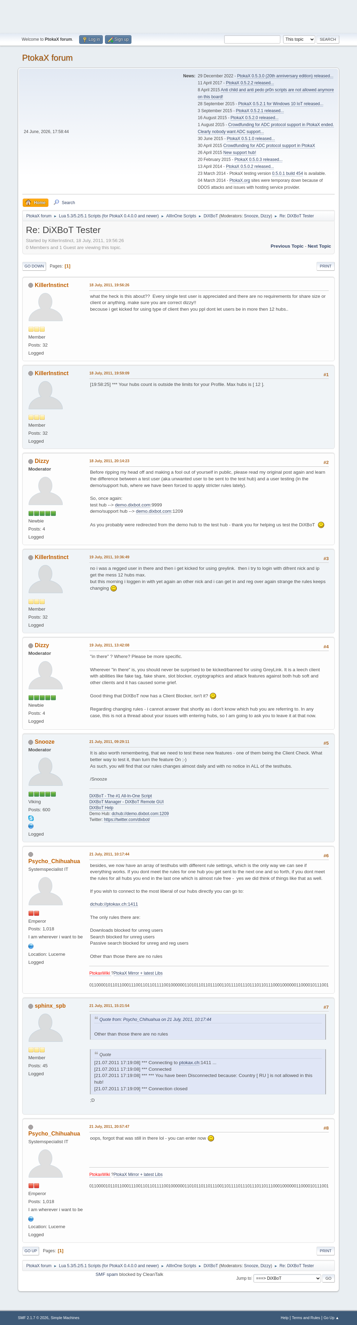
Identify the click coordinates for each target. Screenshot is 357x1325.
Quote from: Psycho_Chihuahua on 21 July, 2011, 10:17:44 (155, 1019)
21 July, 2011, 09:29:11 (109, 741)
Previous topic (287, 246)
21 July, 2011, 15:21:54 (109, 1006)
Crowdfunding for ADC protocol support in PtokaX (269, 145)
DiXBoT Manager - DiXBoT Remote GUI (126, 801)
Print (326, 266)
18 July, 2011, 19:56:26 (109, 285)
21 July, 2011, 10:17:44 (109, 854)
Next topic (319, 246)
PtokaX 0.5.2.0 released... (254, 117)
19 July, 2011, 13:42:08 (109, 645)
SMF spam (107, 1274)
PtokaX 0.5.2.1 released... (260, 110)
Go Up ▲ (331, 1318)
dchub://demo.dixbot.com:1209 (140, 813)
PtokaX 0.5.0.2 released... (250, 166)
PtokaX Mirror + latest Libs (138, 973)
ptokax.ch (189, 1062)
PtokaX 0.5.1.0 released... (251, 138)
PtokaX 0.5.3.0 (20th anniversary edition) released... (285, 75)
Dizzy (265, 216)
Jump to (243, 1278)
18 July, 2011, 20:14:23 (109, 461)
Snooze (251, 216)
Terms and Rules (306, 1318)
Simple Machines (65, 1318)
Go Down (34, 266)
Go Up (30, 1251)
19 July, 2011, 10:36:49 (109, 557)
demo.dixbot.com (133, 504)
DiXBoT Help (101, 807)
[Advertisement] (178, 15)
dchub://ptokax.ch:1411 (114, 904)
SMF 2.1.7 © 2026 (33, 1318)
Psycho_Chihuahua (54, 861)
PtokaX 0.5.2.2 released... (250, 82)
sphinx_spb (50, 1006)
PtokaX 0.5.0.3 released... (259, 159)
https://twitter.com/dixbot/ (127, 819)
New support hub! (239, 152)
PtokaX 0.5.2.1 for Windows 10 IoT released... (280, 103)
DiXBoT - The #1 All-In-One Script (120, 795)
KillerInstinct (52, 285)
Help (284, 1318)
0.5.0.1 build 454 (287, 173)
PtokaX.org (239, 180)
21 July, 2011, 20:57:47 (109, 1126)
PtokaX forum (47, 57)
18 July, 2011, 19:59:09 (109, 373)
